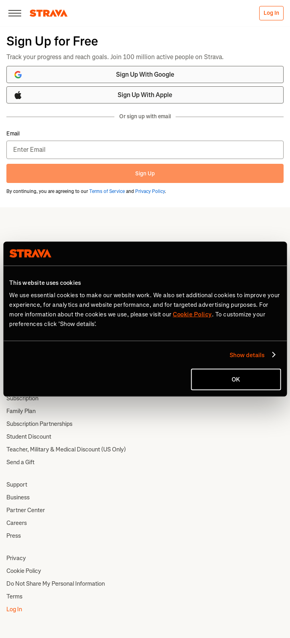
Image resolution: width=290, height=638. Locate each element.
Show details (247, 355)
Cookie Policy (23, 571)
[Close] (14, 13)
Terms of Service (107, 191)
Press (13, 536)
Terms (14, 596)
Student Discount (28, 437)
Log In (271, 13)
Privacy (16, 558)
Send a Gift (20, 462)
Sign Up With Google (93, 75)
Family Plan (21, 411)
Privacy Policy (150, 191)
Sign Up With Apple (92, 95)
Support (16, 485)
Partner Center (25, 510)
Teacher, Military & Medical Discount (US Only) (66, 449)
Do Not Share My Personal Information (55, 584)
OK (236, 380)
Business (18, 497)
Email (13, 133)
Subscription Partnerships (39, 424)
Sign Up (145, 173)
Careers (16, 523)
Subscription (22, 398)
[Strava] (49, 13)
